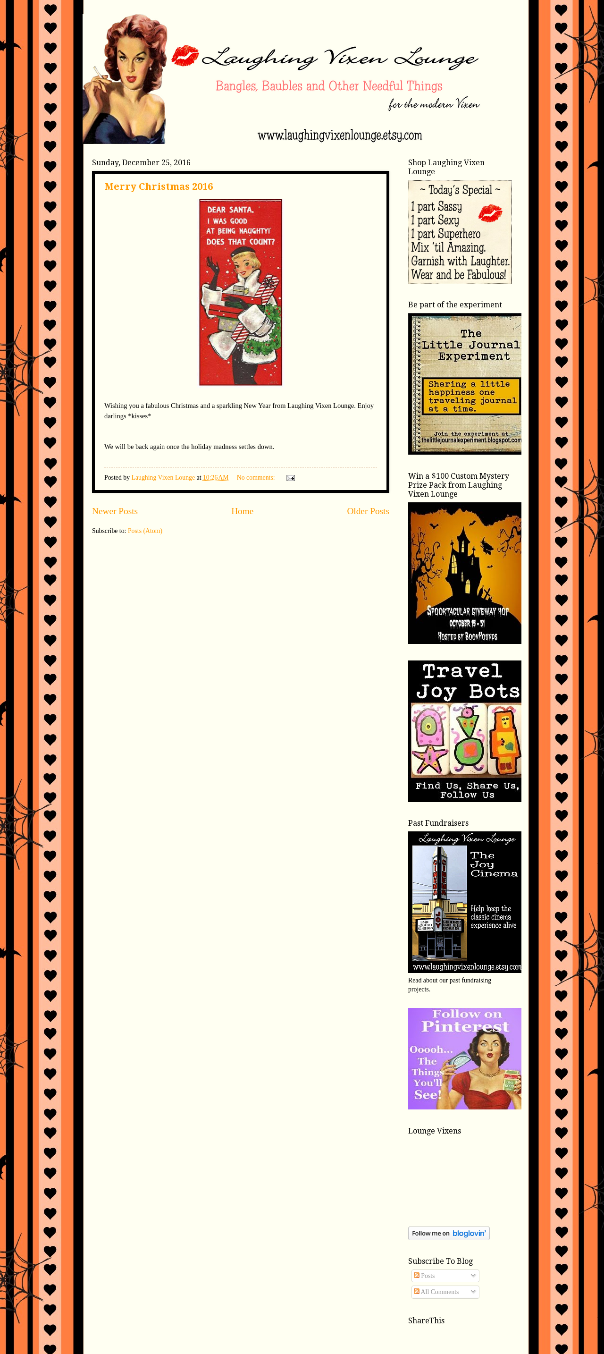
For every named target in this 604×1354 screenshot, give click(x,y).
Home (242, 511)
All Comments (436, 1291)
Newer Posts (115, 511)
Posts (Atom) (145, 530)
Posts (424, 1275)
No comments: (257, 477)
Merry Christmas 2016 (158, 186)
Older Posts (368, 511)
